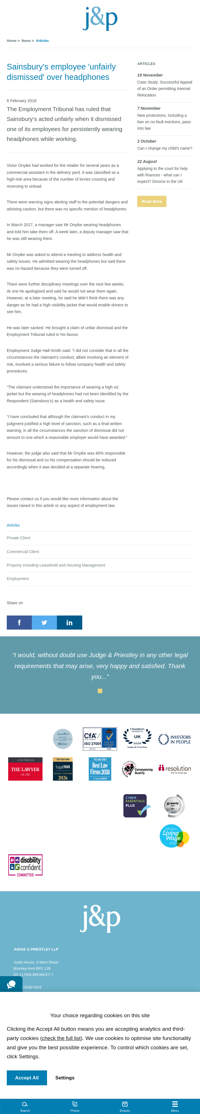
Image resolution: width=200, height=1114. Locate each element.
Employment (18, 580)
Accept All (27, 1077)
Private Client (19, 538)
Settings (65, 1077)
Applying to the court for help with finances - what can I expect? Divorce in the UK (163, 181)
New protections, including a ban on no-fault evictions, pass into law (164, 122)
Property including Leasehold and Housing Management (57, 566)
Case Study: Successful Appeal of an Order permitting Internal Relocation (163, 89)
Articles (13, 525)
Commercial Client (23, 552)
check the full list (62, 1038)
